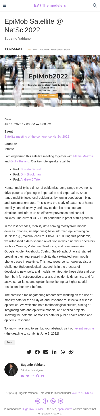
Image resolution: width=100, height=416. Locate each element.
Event (10, 342)
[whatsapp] (62, 352)
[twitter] (29, 352)
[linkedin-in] (54, 352)
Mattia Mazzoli (83, 156)
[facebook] (37, 352)
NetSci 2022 (60, 136)
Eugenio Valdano (17, 38)
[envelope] (45, 352)
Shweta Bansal (31, 169)
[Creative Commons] (50, 401)
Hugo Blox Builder (32, 409)
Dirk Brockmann (31, 174)
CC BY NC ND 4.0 (83, 393)
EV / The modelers (50, 5)
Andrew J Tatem (31, 179)
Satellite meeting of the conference (28, 136)
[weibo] (71, 352)
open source (65, 409)
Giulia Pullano (19, 161)
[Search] (95, 5)
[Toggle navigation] (4, 5)
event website (84, 328)
